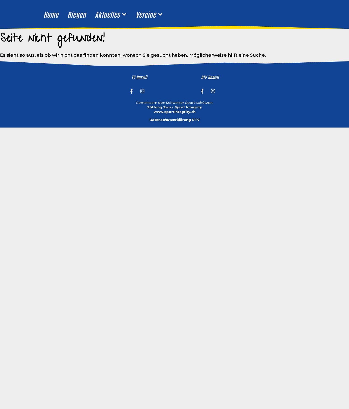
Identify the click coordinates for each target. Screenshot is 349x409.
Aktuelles (110, 14)
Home (50, 14)
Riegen (76, 14)
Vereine (148, 14)
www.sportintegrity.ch (174, 112)
